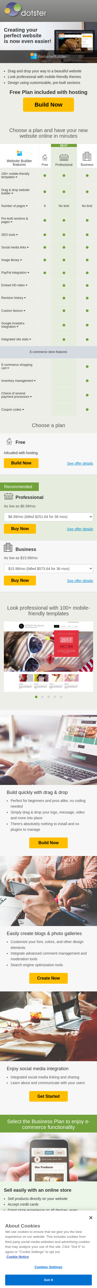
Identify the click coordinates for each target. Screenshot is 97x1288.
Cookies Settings (49, 1267)
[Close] (90, 1217)
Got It (48, 1280)
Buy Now (20, 528)
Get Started (48, 1096)
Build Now (49, 104)
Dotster (24, 9)
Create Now (48, 978)
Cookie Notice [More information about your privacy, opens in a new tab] (17, 1257)
